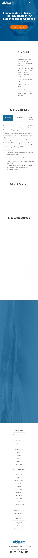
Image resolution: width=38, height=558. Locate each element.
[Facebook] (19, 552)
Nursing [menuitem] (19, 458)
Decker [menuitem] (19, 501)
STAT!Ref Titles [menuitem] (19, 510)
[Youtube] (26, 552)
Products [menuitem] (19, 474)
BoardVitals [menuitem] (19, 492)
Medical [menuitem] (19, 455)
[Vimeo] (15, 552)
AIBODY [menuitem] (19, 486)
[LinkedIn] (11, 552)
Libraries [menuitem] (19, 444)
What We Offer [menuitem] (19, 469)
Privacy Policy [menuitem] (13, 546)
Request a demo (18, 27)
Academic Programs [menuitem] (19, 434)
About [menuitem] (19, 518)
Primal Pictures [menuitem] (19, 480)
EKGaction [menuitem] (19, 498)
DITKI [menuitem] (19, 483)
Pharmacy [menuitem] (19, 461)
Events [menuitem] (19, 526)
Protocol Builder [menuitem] (19, 504)
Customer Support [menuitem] (19, 513)
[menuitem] (19, 447)
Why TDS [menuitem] (19, 523)
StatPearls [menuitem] (19, 477)
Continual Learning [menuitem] (19, 441)
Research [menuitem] (19, 464)
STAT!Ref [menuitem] (19, 495)
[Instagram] (22, 552)
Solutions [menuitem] (19, 430)
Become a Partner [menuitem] (19, 529)
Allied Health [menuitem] (19, 449)
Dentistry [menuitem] (19, 452)
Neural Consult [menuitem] (19, 489)
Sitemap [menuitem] (22, 546)
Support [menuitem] (28, 546)
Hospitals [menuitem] (19, 437)
